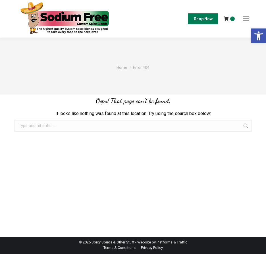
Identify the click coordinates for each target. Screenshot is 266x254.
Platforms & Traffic (172, 242)
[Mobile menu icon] (246, 18)
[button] (258, 35)
